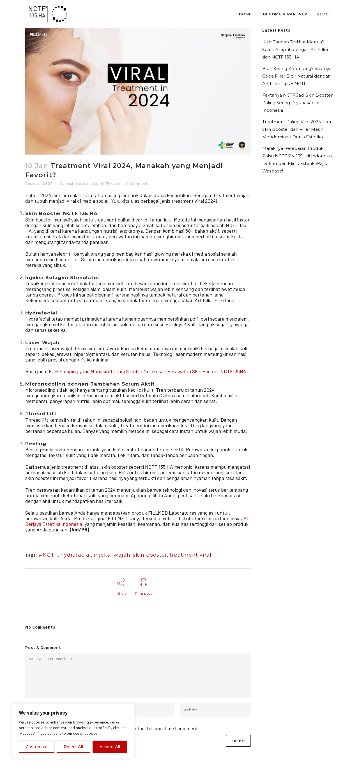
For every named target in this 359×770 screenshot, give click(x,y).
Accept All (110, 746)
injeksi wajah (112, 555)
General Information (76, 183)
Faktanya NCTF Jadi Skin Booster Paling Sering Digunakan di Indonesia (297, 102)
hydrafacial (75, 555)
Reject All (73, 746)
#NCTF (48, 555)
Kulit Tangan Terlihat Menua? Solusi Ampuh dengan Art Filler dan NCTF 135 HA (295, 49)
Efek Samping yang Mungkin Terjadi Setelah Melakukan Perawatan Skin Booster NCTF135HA (147, 371)
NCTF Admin (110, 183)
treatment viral (190, 555)
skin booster (150, 555)
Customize (36, 746)
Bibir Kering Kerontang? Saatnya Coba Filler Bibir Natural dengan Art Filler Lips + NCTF (297, 76)
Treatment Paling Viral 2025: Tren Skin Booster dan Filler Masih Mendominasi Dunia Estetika (297, 129)
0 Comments (137, 183)
